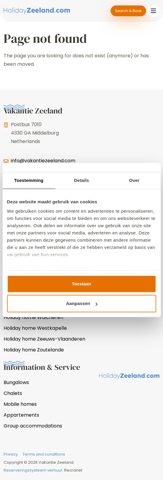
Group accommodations (33, 425)
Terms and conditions (44, 454)
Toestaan (81, 283)
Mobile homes (20, 404)
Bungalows (16, 382)
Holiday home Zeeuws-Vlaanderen (44, 338)
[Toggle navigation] (153, 11)
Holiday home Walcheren (33, 317)
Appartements (21, 415)
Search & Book (128, 10)
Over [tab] (134, 180)
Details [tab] (81, 180)
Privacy (11, 454)
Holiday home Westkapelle (35, 328)
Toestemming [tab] (29, 180)
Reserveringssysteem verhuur (33, 470)
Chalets (13, 393)
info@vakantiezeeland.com (43, 160)
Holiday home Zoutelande (34, 349)
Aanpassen (81, 303)
